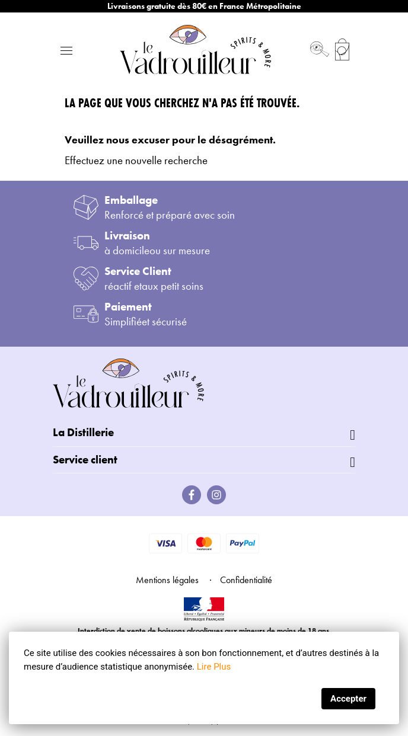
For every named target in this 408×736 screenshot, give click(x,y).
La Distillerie (83, 432)
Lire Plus (214, 666)
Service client (85, 459)
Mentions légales (167, 580)
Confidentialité (246, 580)
